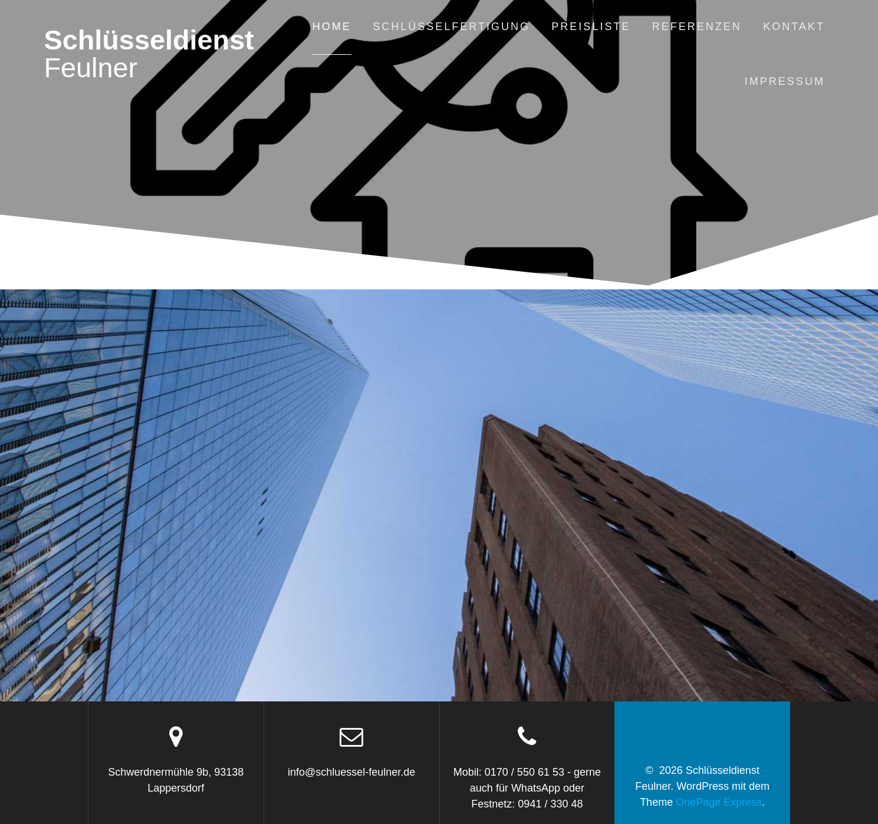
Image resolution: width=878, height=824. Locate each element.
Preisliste (590, 26)
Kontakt (794, 26)
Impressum (785, 81)
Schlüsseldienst (149, 54)
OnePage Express (719, 802)
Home (332, 26)
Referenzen (697, 26)
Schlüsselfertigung (451, 26)
